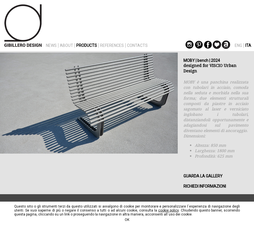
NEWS (51, 45)
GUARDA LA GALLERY (203, 176)
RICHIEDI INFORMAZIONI (204, 186)
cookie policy (168, 210)
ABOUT (66, 45)
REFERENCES (112, 45)
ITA (248, 45)
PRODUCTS (86, 45)
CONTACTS (137, 45)
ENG (238, 45)
